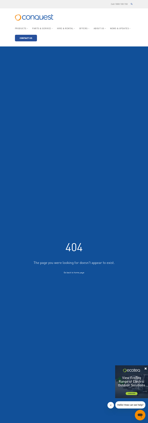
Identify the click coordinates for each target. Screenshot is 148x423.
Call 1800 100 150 (119, 4)
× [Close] (145, 368)
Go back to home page (74, 272)
